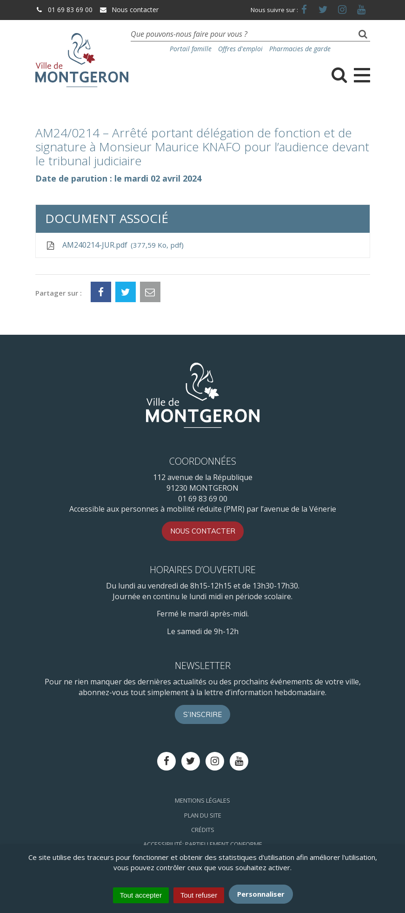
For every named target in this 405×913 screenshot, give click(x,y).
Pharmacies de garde (300, 48)
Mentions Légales (202, 800)
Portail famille (191, 48)
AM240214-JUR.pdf (114, 245)
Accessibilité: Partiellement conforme (202, 844)
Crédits (202, 829)
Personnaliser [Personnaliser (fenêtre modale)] (261, 894)
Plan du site (202, 815)
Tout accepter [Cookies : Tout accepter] (141, 895)
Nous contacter (129, 9)
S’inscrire (202, 714)
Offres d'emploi (240, 48)
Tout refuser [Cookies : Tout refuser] (198, 895)
